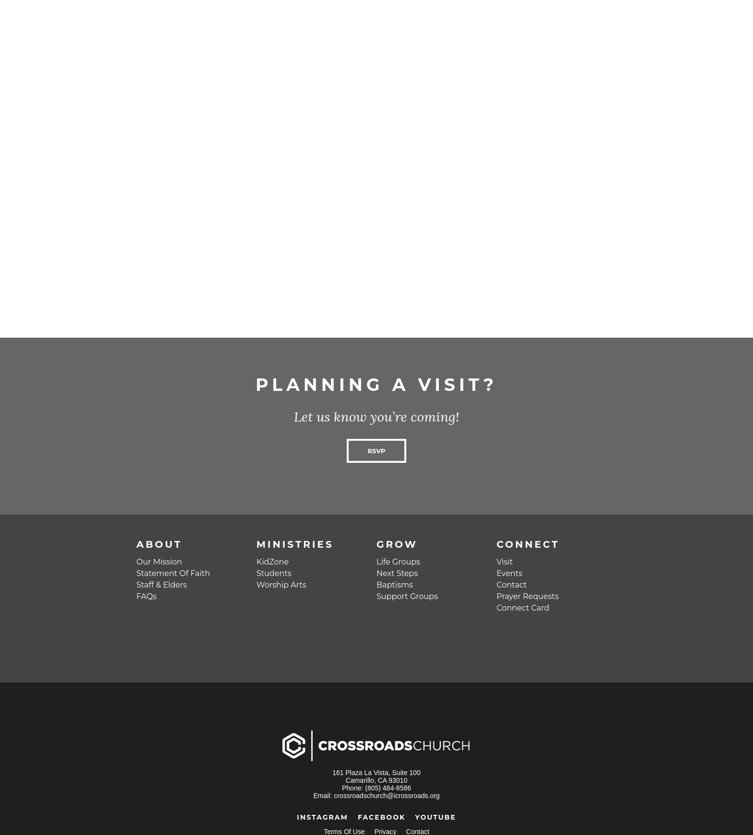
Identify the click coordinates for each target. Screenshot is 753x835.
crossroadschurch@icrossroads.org (386, 796)
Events (509, 573)
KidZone (272, 561)
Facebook (381, 817)
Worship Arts (281, 584)
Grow (397, 544)
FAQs (146, 596)
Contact (512, 584)
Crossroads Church (117, 19)
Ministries (295, 544)
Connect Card (523, 607)
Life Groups (398, 561)
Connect (528, 544)
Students (273, 573)
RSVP (377, 451)
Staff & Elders (161, 584)
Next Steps (397, 573)
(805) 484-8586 (388, 788)
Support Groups (407, 596)
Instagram (322, 817)
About (159, 544)
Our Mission (159, 561)
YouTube (435, 817)
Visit (505, 561)
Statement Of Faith (173, 573)
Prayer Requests (528, 596)
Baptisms (394, 584)
